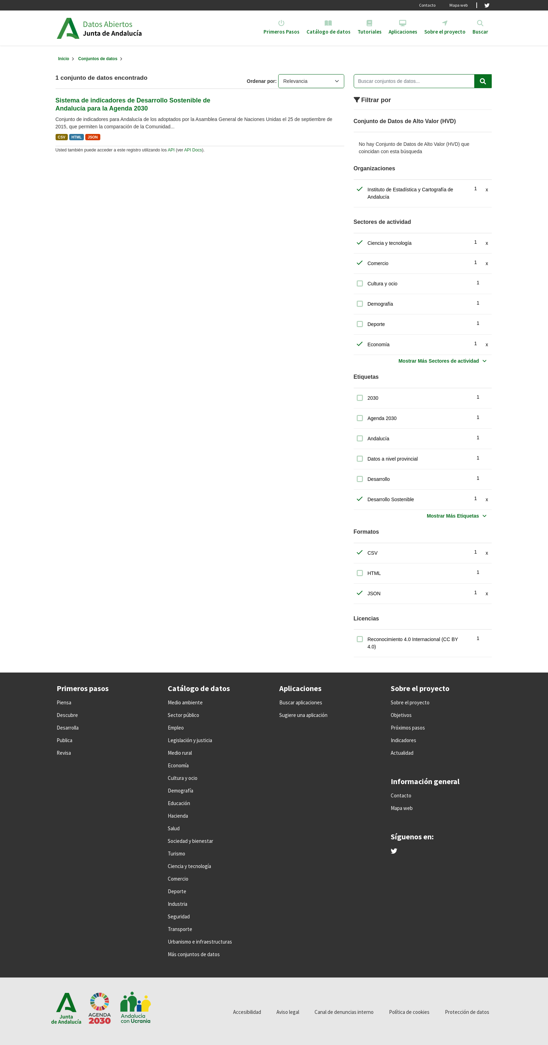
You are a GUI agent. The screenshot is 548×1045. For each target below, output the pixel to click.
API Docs (193, 150)
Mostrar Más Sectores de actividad (438, 361)
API (171, 150)
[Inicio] (63, 58)
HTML (76, 137)
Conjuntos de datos (97, 58)
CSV (61, 137)
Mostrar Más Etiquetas (453, 516)
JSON (93, 137)
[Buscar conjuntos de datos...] (423, 81)
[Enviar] (483, 81)
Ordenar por (261, 81)
